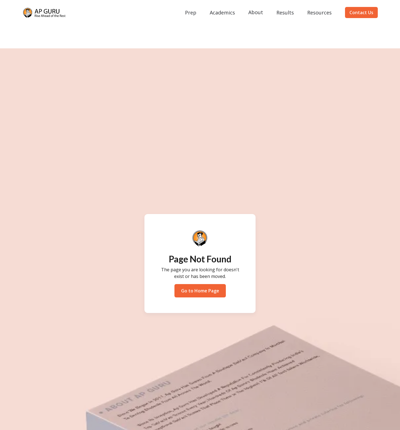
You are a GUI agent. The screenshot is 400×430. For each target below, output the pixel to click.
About (255, 12)
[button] (190, 12)
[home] (44, 13)
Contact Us (361, 12)
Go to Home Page (200, 291)
